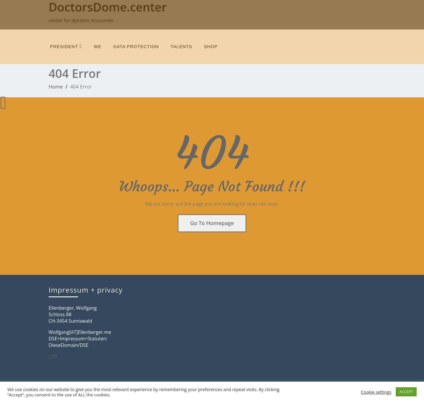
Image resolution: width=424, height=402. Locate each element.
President (66, 46)
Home (56, 86)
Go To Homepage (212, 223)
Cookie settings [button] (376, 392)
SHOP (211, 46)
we (97, 46)
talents (181, 46)
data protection (136, 46)
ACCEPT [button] (406, 391)
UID (53, 356)
